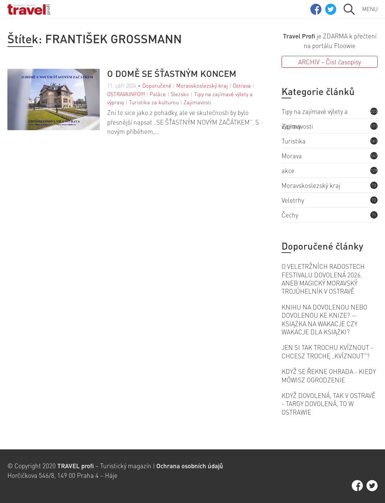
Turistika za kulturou (154, 102)
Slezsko (180, 94)
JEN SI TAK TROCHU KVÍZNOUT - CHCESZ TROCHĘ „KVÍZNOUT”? (327, 351)
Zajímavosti (197, 102)
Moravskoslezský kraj (202, 85)
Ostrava (242, 85)
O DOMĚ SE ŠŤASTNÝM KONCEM (171, 73)
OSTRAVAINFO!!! (126, 94)
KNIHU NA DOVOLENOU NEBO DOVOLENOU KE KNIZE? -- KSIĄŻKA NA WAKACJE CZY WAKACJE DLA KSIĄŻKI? (324, 319)
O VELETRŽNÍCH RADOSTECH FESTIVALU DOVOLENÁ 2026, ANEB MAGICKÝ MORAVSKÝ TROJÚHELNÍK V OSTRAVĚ (323, 278)
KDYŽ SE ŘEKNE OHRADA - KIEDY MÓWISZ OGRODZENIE (329, 375)
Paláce (158, 94)
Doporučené (156, 85)
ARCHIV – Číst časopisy (329, 62)
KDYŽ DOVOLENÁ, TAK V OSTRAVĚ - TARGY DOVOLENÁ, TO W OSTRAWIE (328, 403)
